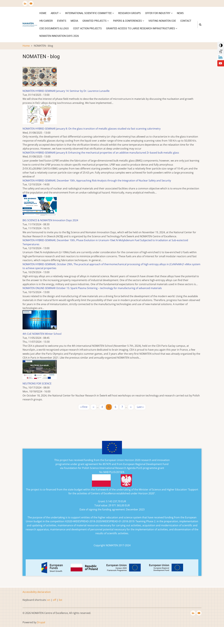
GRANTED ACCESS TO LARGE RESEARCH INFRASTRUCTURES (141, 28)
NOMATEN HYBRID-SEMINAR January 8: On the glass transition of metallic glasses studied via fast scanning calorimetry (92, 128)
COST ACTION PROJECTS (87, 28)
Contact (185, 20)
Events (61, 20)
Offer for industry (159, 13)
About (56, 13)
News (180, 13)
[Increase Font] (220, 50)
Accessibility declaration (37, 592)
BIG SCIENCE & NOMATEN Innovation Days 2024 (50, 220)
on (48, 600)
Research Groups (129, 13)
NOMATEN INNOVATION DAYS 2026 (59, 35)
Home (42, 13)
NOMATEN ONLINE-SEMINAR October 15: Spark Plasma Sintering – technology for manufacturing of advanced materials (92, 288)
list (60, 600)
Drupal (41, 622)
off (54, 600)
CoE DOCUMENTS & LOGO (54, 28)
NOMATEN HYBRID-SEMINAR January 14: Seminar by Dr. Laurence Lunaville (66, 91)
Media (74, 20)
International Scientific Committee (89, 13)
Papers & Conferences (128, 20)
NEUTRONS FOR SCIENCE (37, 383)
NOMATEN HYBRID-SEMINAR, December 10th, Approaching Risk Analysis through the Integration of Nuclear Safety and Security (97, 180)
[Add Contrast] (220, 44)
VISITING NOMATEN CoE (162, 20)
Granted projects (95, 20)
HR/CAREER (46, 20)
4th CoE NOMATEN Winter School (42, 333)
